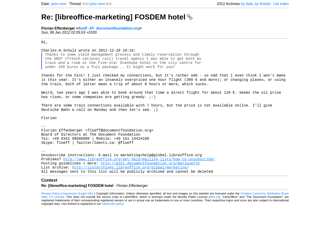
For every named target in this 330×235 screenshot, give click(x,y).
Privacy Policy (50, 221)
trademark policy (112, 231)
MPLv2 (214, 224)
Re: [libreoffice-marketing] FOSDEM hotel (116, 17)
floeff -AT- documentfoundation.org (108, 28)
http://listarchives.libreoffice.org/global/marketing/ (130, 194)
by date (247, 4)
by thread (262, 4)
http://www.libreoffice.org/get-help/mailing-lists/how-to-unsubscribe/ (139, 183)
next (62, 4)
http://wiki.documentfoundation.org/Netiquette (150, 188)
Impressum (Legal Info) (78, 221)
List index (281, 4)
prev (54, 4)
